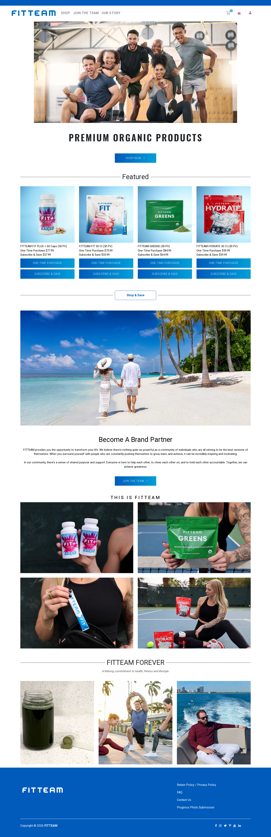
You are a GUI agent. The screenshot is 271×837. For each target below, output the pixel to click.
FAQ (179, 792)
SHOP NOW (135, 158)
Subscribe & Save (47, 273)
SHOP (65, 13)
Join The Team (86, 13)
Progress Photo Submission (195, 807)
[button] (239, 13)
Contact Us (184, 800)
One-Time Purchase (47, 262)
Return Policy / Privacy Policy (196, 785)
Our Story (111, 13)
